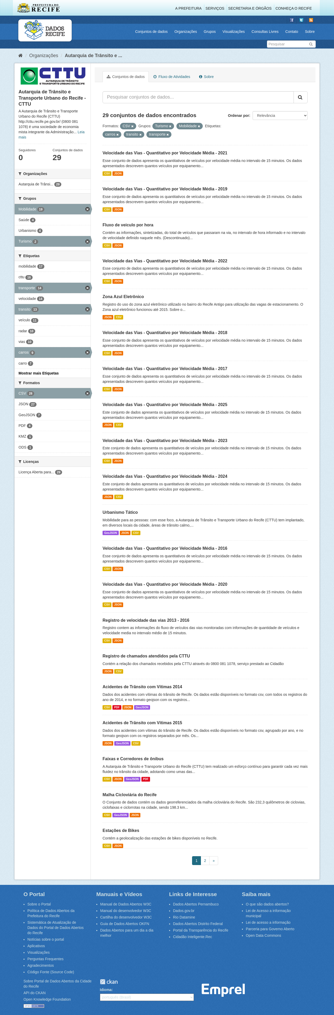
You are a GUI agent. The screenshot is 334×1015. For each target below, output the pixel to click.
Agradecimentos (40, 965)
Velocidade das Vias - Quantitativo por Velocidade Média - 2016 (165, 548)
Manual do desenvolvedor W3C (125, 911)
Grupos (210, 31)
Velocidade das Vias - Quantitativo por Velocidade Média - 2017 (165, 368)
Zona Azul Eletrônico (123, 296)
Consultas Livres (265, 31)
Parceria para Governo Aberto (270, 929)
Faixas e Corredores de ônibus (133, 759)
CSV (107, 173)
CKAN (109, 981)
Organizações (185, 31)
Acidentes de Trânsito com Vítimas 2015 (142, 723)
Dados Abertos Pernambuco (196, 904)
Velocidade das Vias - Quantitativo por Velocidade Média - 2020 (165, 584)
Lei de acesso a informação (268, 922)
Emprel (223, 990)
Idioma (106, 990)
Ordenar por (238, 115)
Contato (291, 31)
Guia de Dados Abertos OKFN (124, 924)
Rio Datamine (184, 917)
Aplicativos (36, 946)
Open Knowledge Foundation (47, 999)
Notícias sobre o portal (45, 939)
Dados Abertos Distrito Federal (198, 924)
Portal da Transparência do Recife (200, 930)
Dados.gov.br (183, 911)
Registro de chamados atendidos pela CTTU (146, 656)
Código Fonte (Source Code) (50, 972)
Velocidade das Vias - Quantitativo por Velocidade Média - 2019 (165, 189)
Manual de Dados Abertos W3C (125, 904)
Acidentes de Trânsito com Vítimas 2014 (142, 687)
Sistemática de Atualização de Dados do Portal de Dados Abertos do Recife (55, 927)
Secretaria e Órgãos (250, 8)
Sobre (310, 31)
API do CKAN (34, 993)
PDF (117, 707)
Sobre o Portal (39, 904)
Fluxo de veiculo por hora (128, 225)
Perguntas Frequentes (45, 959)
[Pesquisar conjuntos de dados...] (198, 97)
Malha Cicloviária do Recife (130, 795)
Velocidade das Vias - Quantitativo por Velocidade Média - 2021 (165, 153)
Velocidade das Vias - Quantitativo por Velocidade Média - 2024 (165, 476)
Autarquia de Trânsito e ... (93, 55)
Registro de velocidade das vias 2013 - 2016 (146, 620)
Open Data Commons (263, 935)
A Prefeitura (188, 8)
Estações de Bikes (121, 830)
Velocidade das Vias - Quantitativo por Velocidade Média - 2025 (165, 404)
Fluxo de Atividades (171, 77)
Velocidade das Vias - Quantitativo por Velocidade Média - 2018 (165, 332)
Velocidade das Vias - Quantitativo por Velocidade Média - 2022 (165, 261)
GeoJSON (110, 532)
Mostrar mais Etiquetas (39, 373)
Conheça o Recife (294, 8)
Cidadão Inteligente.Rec (192, 937)
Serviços (215, 8)
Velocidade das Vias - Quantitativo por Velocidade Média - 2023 (165, 440)
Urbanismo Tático (120, 512)
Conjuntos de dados (151, 31)
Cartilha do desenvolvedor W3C (126, 917)
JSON (118, 173)
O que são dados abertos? (267, 904)
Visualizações (234, 31)
